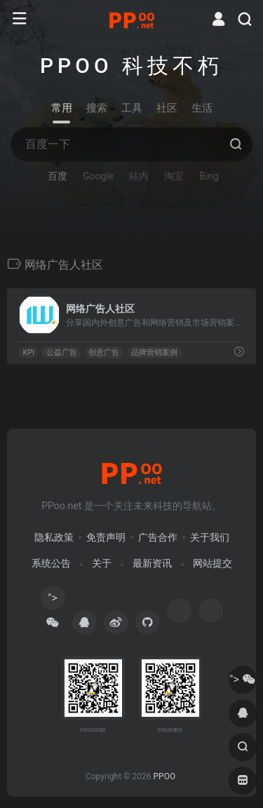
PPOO (164, 776)
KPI (28, 352)
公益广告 (61, 352)
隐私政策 (54, 537)
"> (53, 600)
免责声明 (106, 537)
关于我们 (209, 537)
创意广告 (103, 352)
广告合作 (157, 537)
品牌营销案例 (154, 352)
